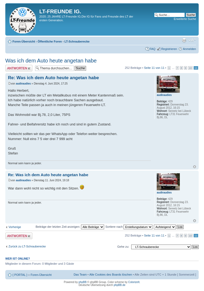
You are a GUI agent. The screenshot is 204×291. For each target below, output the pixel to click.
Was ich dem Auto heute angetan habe (51, 61)
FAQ (152, 48)
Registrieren (169, 48)
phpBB (83, 282)
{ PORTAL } (19, 274)
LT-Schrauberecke (77, 41)
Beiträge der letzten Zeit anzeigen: (70, 226)
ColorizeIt (133, 282)
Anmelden (189, 48)
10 (190, 67)
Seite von (154, 67)
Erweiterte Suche (185, 18)
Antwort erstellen (18, 68)
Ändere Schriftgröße (192, 40)
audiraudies (23, 83)
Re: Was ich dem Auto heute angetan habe (53, 77)
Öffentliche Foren (50, 41)
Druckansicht (184, 40)
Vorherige (14, 227)
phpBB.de (119, 285)
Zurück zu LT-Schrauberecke (27, 246)
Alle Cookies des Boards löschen (110, 274)
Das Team (80, 274)
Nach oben (194, 166)
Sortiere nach (128, 226)
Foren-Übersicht (23, 41)
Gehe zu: (123, 246)
